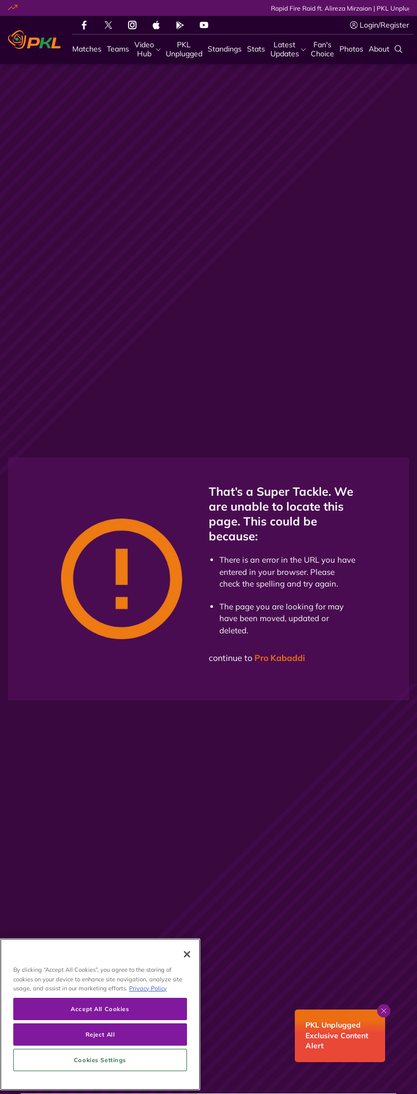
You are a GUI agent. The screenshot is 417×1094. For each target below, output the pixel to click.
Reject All (100, 1066)
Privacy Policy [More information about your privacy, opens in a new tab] (148, 1019)
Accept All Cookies (100, 1040)
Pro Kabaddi (279, 657)
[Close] (187, 985)
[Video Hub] (147, 49)
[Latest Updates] (287, 49)
